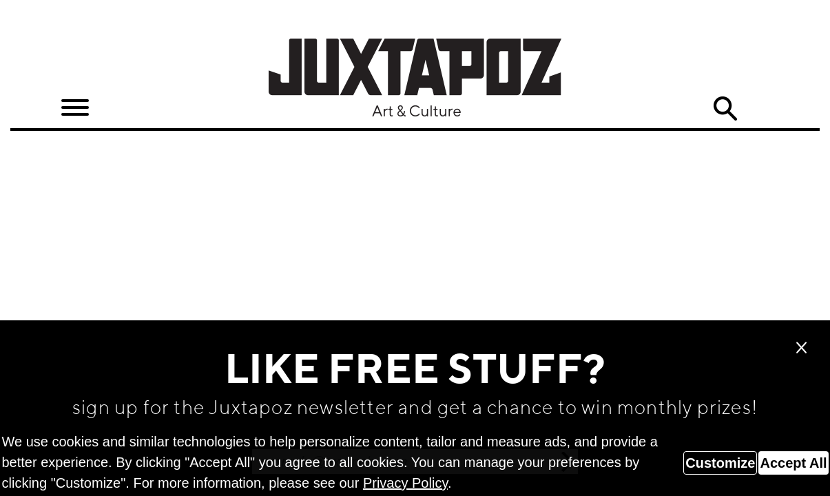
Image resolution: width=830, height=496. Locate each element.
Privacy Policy (405, 482)
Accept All (793, 463)
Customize (720, 463)
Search (725, 109)
